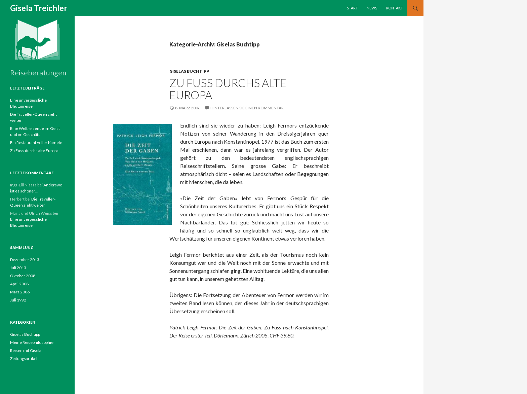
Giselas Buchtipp (189, 71)
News (372, 8)
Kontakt (394, 8)
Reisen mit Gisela (25, 350)
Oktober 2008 (22, 275)
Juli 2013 (18, 267)
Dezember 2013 (24, 259)
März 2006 (20, 291)
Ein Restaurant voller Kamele (36, 142)
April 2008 (19, 283)
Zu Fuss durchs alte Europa (227, 89)
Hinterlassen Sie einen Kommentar (247, 107)
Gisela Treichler (38, 8)
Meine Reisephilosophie (31, 342)
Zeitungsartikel (23, 358)
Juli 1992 (18, 299)
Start (352, 8)
